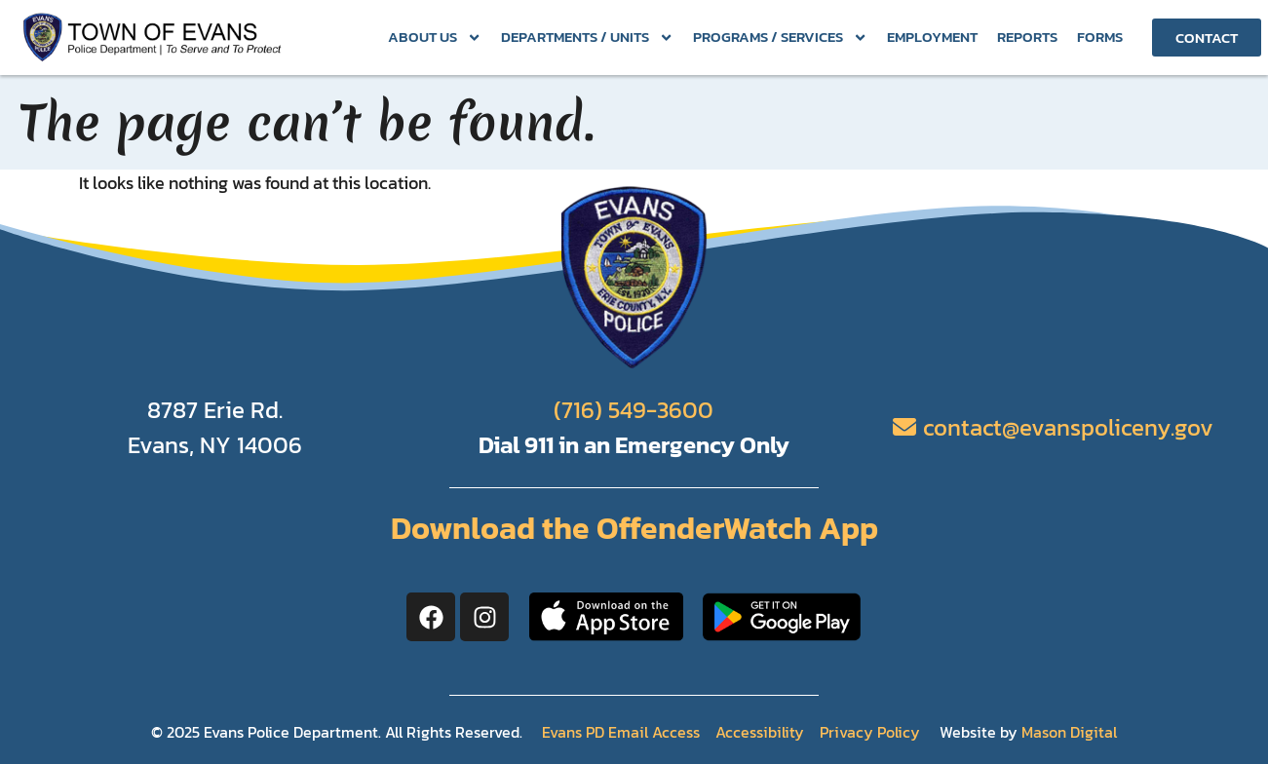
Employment (932, 36)
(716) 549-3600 (633, 410)
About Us (434, 37)
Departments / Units (587, 37)
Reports (1027, 36)
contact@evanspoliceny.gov (1068, 427)
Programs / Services (780, 37)
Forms (1100, 36)
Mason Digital (1069, 732)
